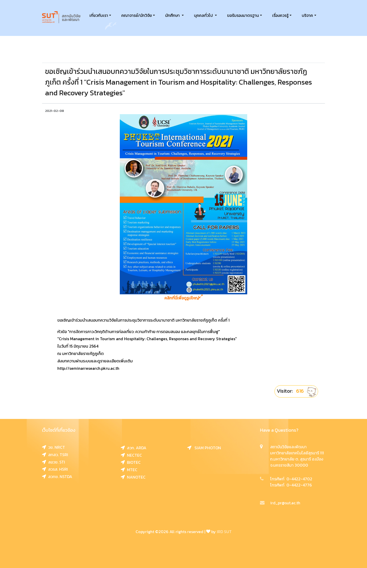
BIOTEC (131, 462)
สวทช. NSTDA (57, 476)
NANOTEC (133, 477)
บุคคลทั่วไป (204, 15)
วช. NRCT (53, 447)
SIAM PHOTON (204, 448)
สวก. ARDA (133, 448)
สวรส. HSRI (55, 469)
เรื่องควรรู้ (280, 15)
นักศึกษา (173, 15)
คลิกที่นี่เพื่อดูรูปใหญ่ (183, 298)
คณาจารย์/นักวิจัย (136, 15)
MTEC (129, 470)
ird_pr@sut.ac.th (280, 503)
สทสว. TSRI (55, 455)
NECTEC (131, 455)
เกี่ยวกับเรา (98, 15)
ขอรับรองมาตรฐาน (243, 15)
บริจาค (307, 15)
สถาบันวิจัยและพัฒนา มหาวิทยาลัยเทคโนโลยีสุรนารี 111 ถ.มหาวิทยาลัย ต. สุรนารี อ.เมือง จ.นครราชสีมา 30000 (297, 456)
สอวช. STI (53, 462)
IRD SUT (224, 532)
